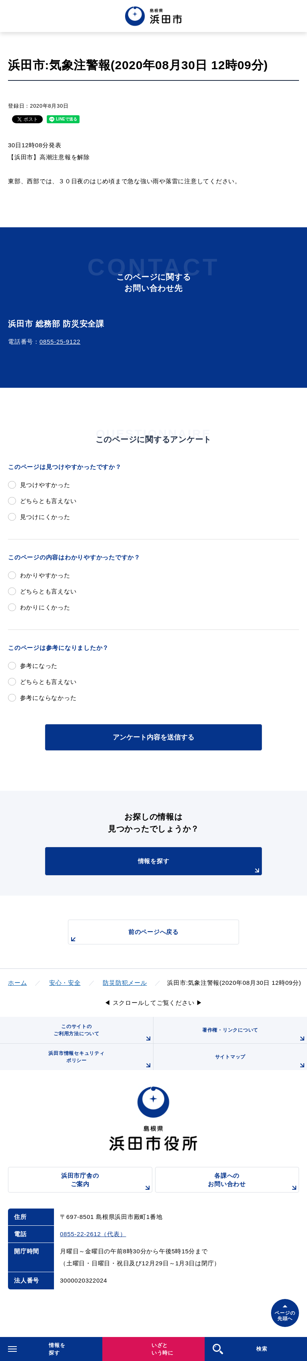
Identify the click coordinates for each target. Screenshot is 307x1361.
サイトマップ (261, 1062)
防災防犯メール (125, 982)
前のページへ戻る (123, 936)
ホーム (17, 982)
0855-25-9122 (60, 341)
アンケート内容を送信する (153, 737)
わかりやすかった (45, 575)
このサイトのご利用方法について (103, 1033)
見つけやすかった (45, 484)
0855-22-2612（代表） (93, 1234)
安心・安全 (65, 982)
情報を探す (200, 866)
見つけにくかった (45, 516)
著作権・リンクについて (254, 1035)
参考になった (39, 665)
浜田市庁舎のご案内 (106, 1182)
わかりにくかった (45, 607)
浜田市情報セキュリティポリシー (100, 1060)
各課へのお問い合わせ (253, 1182)
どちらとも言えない (48, 500)
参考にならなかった (48, 697)
